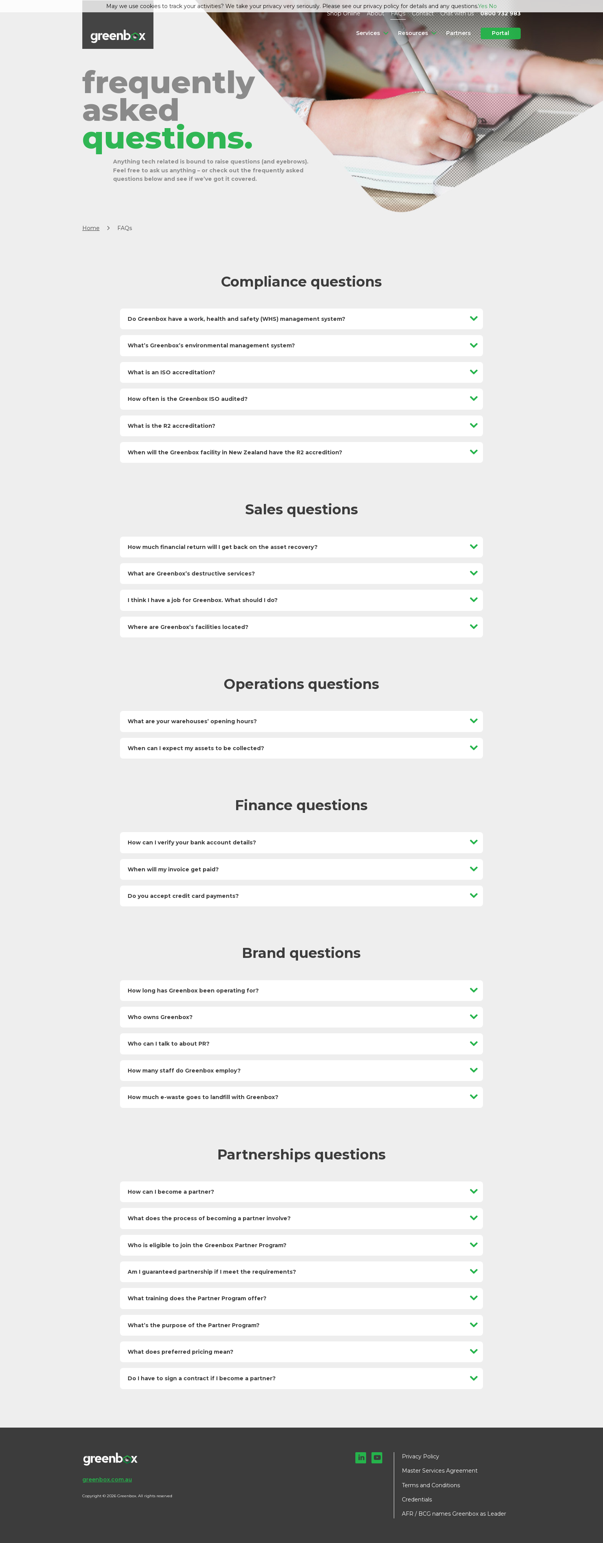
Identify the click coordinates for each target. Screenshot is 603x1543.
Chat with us (457, 13)
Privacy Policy (420, 1456)
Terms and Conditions (431, 1485)
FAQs (399, 13)
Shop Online (347, 13)
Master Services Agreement (440, 1470)
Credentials (417, 1499)
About (378, 13)
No (493, 6)
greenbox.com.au (107, 1479)
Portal (500, 33)
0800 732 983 (500, 13)
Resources (413, 33)
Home (91, 228)
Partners (458, 33)
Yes (482, 6)
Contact (424, 13)
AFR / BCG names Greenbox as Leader (454, 1513)
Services (369, 33)
